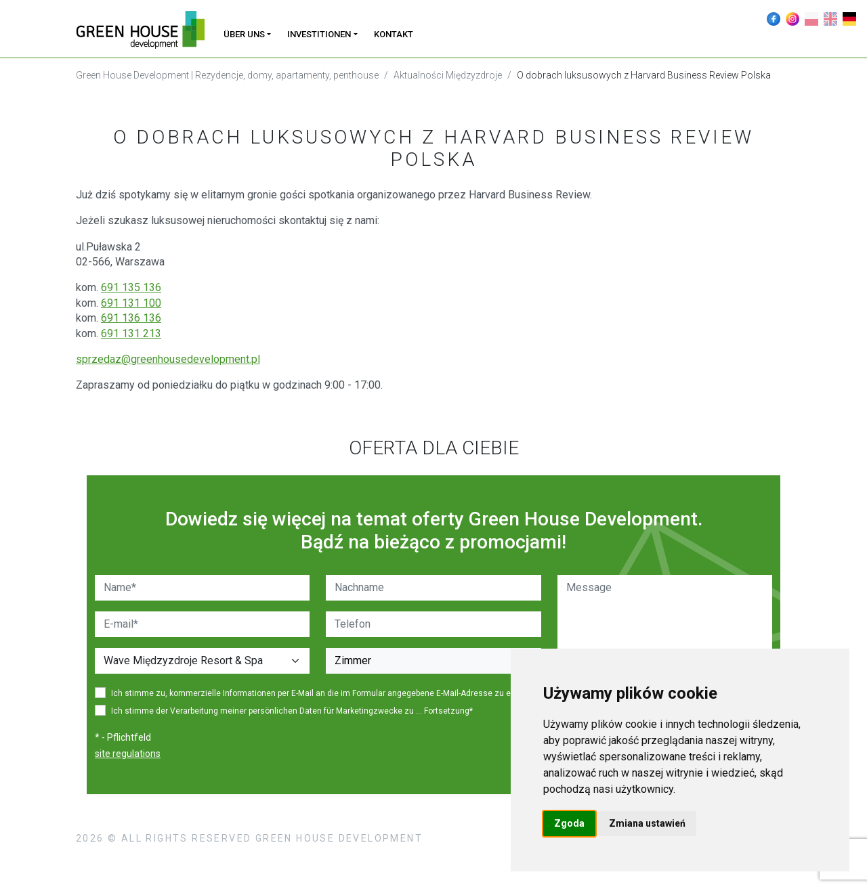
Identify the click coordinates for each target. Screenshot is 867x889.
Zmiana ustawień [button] (647, 823)
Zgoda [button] (569, 823)
